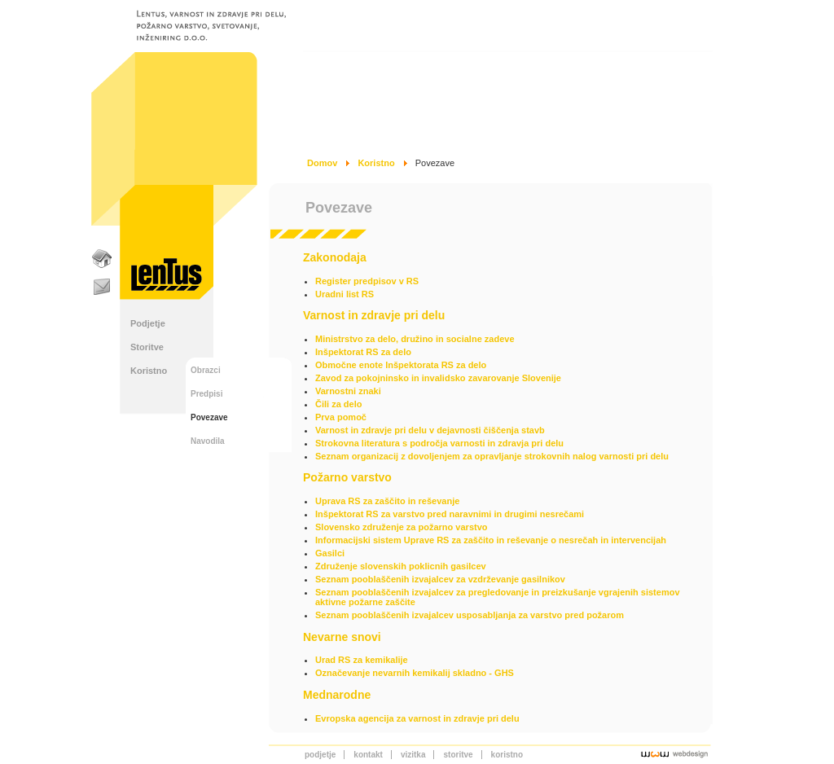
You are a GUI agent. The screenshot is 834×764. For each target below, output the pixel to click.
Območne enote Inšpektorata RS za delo (400, 365)
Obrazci (206, 370)
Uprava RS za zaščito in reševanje (387, 501)
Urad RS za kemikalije (361, 660)
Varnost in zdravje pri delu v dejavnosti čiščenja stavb (430, 430)
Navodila (208, 441)
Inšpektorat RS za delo (363, 352)
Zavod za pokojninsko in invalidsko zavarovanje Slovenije (438, 378)
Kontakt (368, 754)
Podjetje (147, 323)
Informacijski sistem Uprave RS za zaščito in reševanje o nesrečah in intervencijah (490, 540)
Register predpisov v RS (367, 281)
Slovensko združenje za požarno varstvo (401, 527)
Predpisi (206, 393)
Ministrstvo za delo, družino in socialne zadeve (415, 339)
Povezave (209, 417)
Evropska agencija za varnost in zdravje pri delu (417, 718)
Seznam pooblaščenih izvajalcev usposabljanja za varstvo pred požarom (469, 615)
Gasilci (330, 553)
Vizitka (413, 754)
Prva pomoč (341, 417)
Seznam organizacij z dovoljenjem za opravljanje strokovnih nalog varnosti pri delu (492, 456)
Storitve (147, 347)
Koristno (148, 370)
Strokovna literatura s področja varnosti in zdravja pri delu (439, 443)
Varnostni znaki (348, 391)
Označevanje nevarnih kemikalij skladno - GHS (414, 673)
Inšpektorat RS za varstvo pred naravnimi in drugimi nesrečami (449, 514)
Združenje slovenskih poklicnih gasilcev (400, 566)
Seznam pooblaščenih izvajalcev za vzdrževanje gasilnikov (440, 579)
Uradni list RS (344, 294)
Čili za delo (338, 404)
